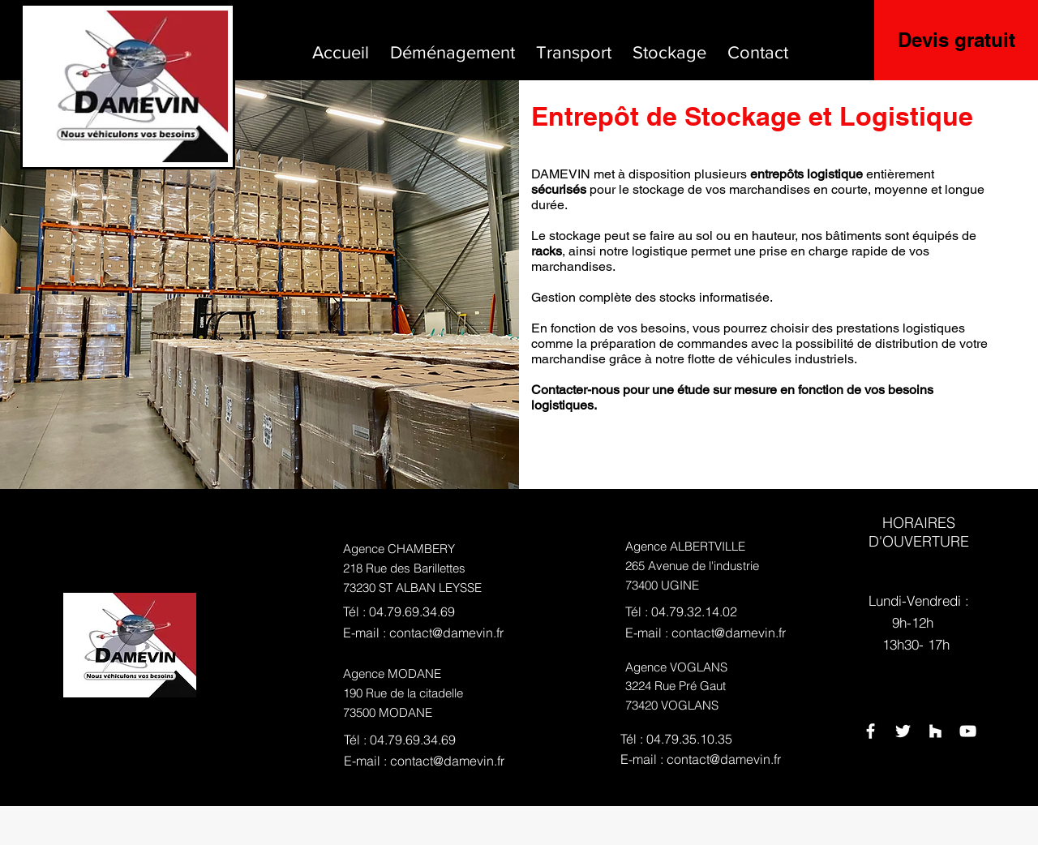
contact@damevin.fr (446, 632)
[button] (452, 45)
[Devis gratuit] (956, 40)
